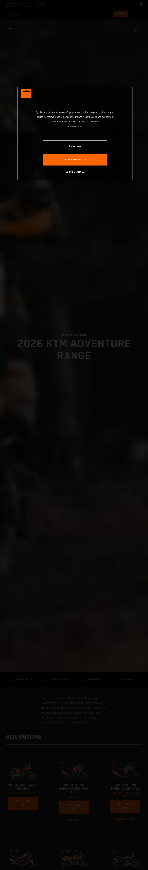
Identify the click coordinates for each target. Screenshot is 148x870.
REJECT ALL (75, 146)
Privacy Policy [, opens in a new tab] (72, 126)
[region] (75, 133)
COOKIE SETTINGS (75, 172)
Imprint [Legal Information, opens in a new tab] (79, 126)
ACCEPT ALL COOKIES (75, 159)
